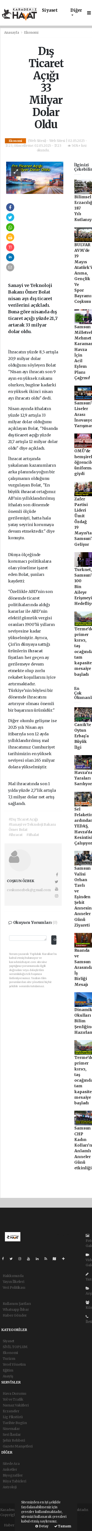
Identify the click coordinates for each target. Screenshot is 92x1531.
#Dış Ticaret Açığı (23, 819)
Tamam (62, 1526)
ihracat (28, 491)
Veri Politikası (14, 1287)
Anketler (10, 1469)
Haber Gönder (15, 1315)
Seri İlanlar (12, 1434)
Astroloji (10, 1487)
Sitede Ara (11, 1463)
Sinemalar (11, 1428)
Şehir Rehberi (14, 1440)
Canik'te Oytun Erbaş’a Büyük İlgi (82, 736)
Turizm (9, 1358)
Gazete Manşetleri (18, 1446)
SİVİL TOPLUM (15, 1347)
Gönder (54, 939)
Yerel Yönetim (14, 1364)
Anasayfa (12, 33)
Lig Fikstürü (13, 1417)
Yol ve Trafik (13, 1399)
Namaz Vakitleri (16, 1405)
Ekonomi (31, 33)
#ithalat (32, 835)
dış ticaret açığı (24, 435)
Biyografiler (13, 1475)
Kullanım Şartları (17, 1303)
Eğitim (8, 1370)
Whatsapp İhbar (16, 1309)
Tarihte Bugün (15, 1423)
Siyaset (50, 10)
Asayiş (8, 1376)
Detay (42, 1526)
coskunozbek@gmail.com (29, 890)
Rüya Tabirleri (14, 1481)
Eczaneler (11, 1411)
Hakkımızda (13, 1276)
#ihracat (16, 835)
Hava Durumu (14, 1393)
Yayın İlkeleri (13, 1281)
